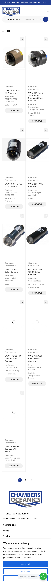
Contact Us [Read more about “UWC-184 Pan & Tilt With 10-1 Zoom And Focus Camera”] (37, 121)
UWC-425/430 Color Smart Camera (35, 358)
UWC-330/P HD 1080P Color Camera (36, 272)
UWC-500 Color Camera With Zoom (12, 449)
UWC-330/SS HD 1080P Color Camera (13, 358)
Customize (25, 571)
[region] (25, 561)
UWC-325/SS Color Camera (11, 270)
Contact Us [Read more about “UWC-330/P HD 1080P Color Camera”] (37, 293)
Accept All (25, 564)
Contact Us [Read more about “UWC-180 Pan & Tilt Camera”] (14, 110)
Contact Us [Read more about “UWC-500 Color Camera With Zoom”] (14, 466)
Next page (31, 480)
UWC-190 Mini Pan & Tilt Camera (13, 185)
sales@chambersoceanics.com (23, 518)
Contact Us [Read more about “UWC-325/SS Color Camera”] (14, 290)
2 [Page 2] (25, 480)
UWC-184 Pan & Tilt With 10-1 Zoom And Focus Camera (36, 97)
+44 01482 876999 (20, 513)
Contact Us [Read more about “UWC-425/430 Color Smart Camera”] (37, 383)
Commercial (34, 89)
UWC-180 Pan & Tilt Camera (12, 91)
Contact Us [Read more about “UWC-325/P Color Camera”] (37, 204)
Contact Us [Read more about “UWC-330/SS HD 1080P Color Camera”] (14, 380)
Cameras (9, 86)
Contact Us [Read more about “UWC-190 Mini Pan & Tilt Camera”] (14, 206)
